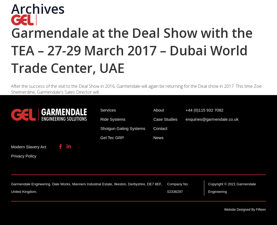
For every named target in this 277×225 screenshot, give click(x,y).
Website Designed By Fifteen (245, 209)
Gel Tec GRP (112, 137)
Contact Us (122, 26)
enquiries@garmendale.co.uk (224, 8)
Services (205, 19)
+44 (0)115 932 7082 (166, 8)
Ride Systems (100, 19)
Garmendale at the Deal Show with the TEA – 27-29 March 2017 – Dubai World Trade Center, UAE (132, 50)
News (158, 137)
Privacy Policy (23, 156)
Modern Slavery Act (28, 147)
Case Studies (165, 119)
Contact (160, 128)
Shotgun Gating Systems (156, 19)
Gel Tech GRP (240, 19)
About (91, 26)
